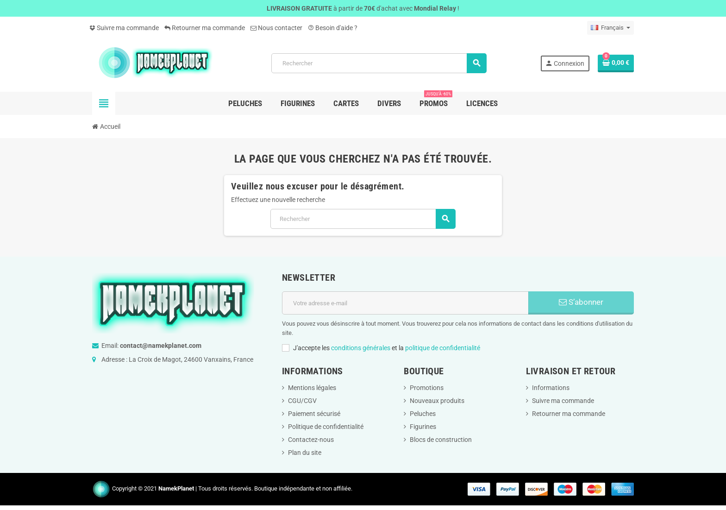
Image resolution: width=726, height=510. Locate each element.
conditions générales (360, 348)
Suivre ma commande (124, 27)
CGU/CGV (302, 400)
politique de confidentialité (442, 348)
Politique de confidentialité (325, 426)
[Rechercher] (378, 63)
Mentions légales (312, 387)
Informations (551, 387)
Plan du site (304, 452)
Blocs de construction (441, 439)
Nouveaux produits (437, 400)
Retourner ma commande (204, 27)
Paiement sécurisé (314, 413)
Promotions (427, 387)
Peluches (423, 413)
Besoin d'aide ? (332, 27)
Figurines (423, 426)
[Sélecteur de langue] (610, 28)
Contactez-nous (311, 439)
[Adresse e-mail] (405, 303)
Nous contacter (276, 27)
